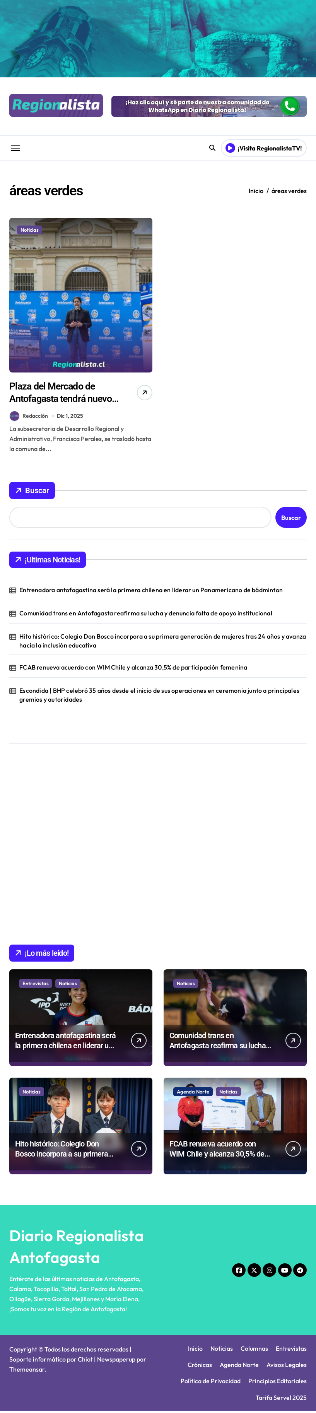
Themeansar (26, 1371)
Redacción (29, 418)
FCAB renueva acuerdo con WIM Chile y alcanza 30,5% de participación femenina (133, 669)
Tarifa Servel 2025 (281, 1399)
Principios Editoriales (277, 1383)
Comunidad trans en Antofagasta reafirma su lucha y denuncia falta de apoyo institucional (145, 615)
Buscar (32, 492)
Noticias (29, 230)
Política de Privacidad (211, 1383)
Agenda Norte (193, 1093)
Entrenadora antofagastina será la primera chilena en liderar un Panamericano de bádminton (151, 592)
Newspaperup (116, 1361)
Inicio (195, 1350)
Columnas (254, 1350)
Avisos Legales (286, 1366)
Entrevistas (35, 985)
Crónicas (200, 1366)
